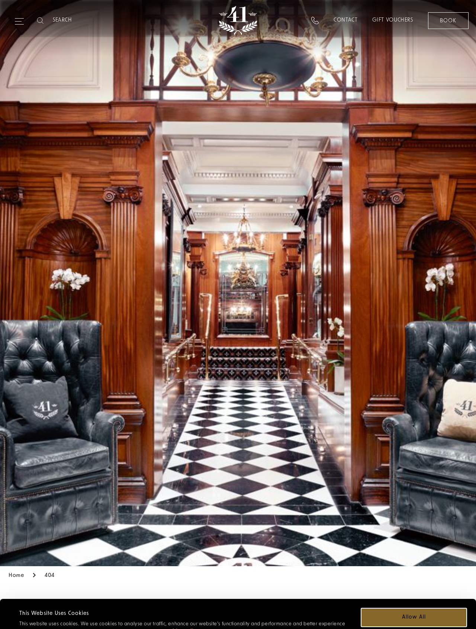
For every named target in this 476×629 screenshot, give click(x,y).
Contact (345, 20)
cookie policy (181, 602)
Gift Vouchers (392, 20)
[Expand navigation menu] (19, 18)
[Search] (82, 20)
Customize (414, 610)
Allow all (413, 588)
